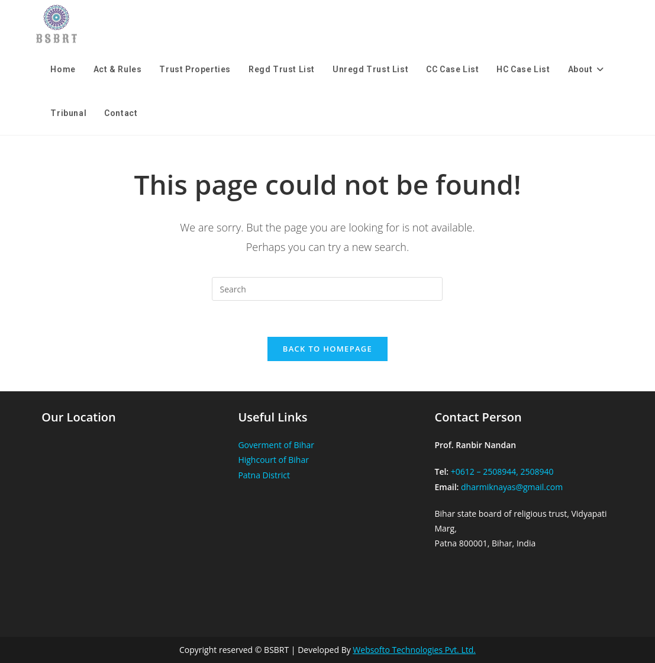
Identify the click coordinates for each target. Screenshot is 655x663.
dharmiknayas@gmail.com (512, 487)
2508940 (536, 471)
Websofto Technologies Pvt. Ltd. (414, 649)
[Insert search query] (327, 289)
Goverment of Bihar (276, 444)
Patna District (264, 475)
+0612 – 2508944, (484, 471)
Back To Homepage (327, 348)
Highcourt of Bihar (273, 459)
